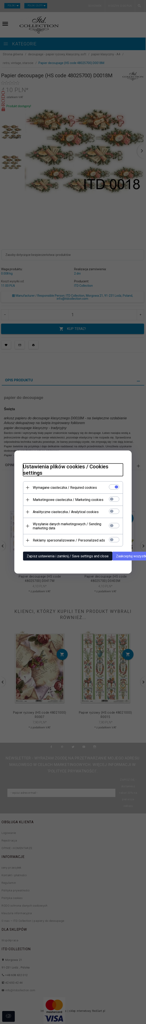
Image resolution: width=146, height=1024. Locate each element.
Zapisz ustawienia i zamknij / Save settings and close (68, 556)
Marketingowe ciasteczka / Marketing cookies (68, 500)
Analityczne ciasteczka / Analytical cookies (66, 512)
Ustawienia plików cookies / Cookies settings (65, 470)
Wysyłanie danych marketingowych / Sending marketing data (67, 526)
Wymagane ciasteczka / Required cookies (65, 488)
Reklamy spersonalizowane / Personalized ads (69, 540)
